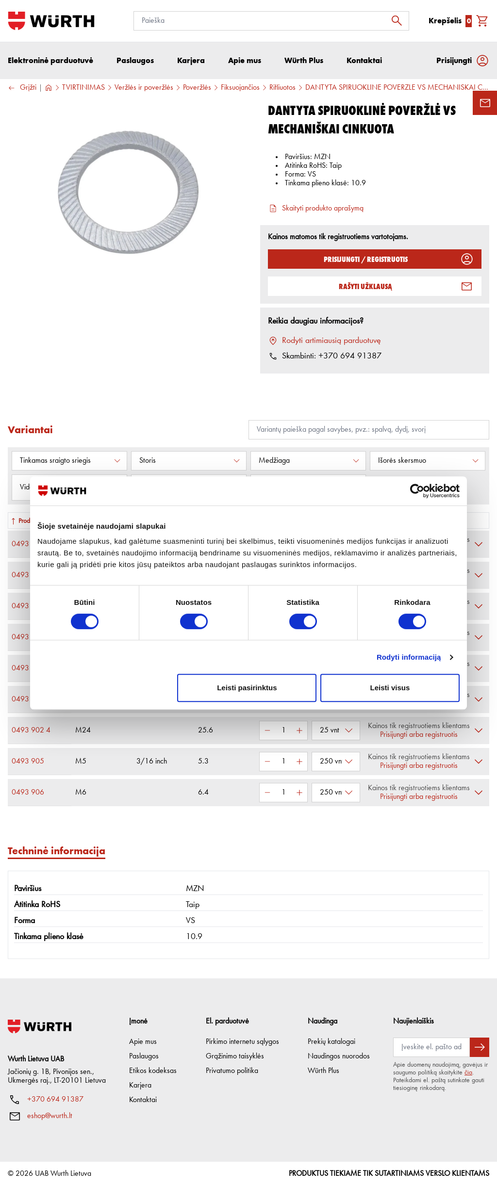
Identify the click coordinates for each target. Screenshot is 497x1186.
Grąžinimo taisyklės (235, 1056)
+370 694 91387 (55, 1100)
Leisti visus (390, 687)
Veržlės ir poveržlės (144, 87)
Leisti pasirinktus (247, 687)
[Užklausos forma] (485, 103)
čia (468, 1072)
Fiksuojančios (240, 87)
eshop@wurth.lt (49, 1116)
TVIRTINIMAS (83, 87)
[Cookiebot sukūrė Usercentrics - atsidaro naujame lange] (417, 491)
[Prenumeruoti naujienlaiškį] (479, 1047)
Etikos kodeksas (153, 1071)
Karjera (140, 1085)
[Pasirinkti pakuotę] (336, 730)
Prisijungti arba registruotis (419, 735)
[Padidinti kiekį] (299, 730)
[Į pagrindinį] (51, 21)
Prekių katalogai (331, 1042)
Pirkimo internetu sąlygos (242, 1042)
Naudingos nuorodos (339, 1056)
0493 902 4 (31, 730)
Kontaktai (143, 1100)
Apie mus (143, 1042)
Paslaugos (144, 1056)
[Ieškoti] (399, 21)
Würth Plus (323, 1071)
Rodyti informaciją (409, 657)
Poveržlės (197, 87)
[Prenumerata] (431, 1047)
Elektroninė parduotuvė (50, 60)
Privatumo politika (232, 1071)
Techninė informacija (56, 851)
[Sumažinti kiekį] (267, 730)
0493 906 (28, 792)
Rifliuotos (282, 87)
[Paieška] (271, 21)
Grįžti (22, 88)
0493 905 (28, 761)
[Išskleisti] (478, 544)
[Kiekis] (283, 730)
